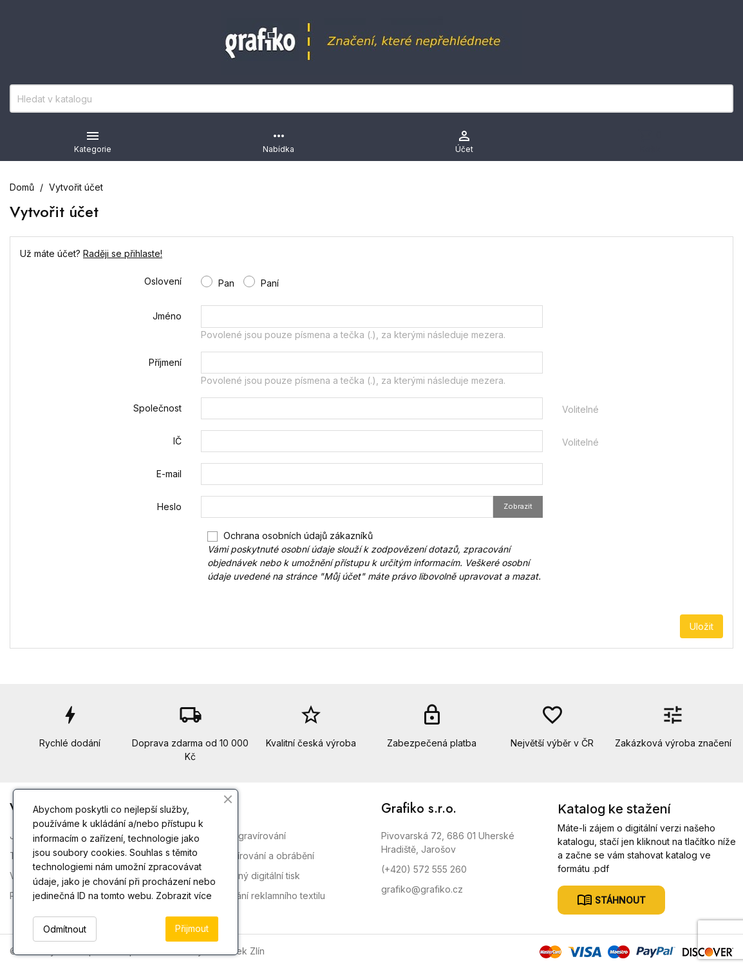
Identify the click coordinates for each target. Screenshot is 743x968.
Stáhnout (619, 900)
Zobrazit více (184, 895)
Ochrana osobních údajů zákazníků (374, 556)
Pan (217, 282)
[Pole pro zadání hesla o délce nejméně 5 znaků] (347, 507)
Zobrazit (517, 506)
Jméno (167, 315)
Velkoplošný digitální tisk (248, 875)
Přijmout (192, 928)
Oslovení (163, 281)
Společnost (157, 408)
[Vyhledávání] (371, 98)
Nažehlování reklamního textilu (260, 895)
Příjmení (165, 362)
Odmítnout (64, 929)
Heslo (169, 506)
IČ (177, 440)
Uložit (701, 626)
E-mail (169, 473)
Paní (261, 282)
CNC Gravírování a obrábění (255, 855)
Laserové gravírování (241, 835)
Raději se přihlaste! (122, 253)
